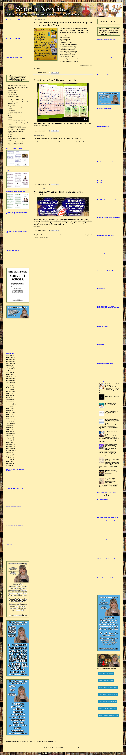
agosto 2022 (9, 425)
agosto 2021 (9, 435)
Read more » (36, 68)
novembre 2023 (10, 401)
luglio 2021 (9, 437)
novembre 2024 (10, 380)
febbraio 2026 (9, 357)
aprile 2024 (9, 393)
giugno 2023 (9, 410)
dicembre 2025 (10, 359)
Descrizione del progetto (14, 96)
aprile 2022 (9, 429)
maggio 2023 (9, 412)
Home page (63, 234)
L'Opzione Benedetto (13, 90)
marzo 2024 (9, 395)
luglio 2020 (9, 454)
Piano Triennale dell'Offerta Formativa (18, 100)
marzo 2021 (9, 440)
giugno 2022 (9, 427)
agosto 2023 (9, 406)
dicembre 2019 (10, 463)
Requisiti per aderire (13, 98)
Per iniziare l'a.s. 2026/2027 (15, 112)
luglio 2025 (9, 367)
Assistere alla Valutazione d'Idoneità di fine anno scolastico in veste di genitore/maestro (18, 143)
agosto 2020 (9, 452)
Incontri (10, 119)
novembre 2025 (10, 361)
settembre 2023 (10, 404)
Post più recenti (38, 234)
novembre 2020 (10, 446)
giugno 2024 (9, 389)
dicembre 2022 (10, 420)
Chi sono (10, 136)
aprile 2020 (9, 457)
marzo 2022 (9, 431)
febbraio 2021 (9, 442)
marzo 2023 (9, 416)
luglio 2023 (9, 408)
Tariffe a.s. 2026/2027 (13, 114)
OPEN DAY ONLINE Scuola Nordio (17, 85)
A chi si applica (11, 105)
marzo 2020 (9, 459)
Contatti (10, 140)
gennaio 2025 (9, 376)
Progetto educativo (12, 94)
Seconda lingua (11, 110)
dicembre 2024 (10, 378)
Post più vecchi (88, 234)
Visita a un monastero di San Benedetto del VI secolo (111, 413)
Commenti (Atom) (43, 237)
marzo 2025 (9, 372)
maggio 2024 (9, 391)
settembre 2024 (10, 384)
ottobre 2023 (9, 403)
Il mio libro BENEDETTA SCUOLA (17, 121)
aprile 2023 (9, 414)
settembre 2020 (10, 450)
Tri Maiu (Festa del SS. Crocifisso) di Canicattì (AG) (111, 433)
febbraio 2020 (9, 461)
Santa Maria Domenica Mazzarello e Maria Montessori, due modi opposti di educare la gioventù (111, 447)
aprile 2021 (9, 439)
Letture (10, 134)
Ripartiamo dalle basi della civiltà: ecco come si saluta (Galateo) (112, 459)
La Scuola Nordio (12, 92)
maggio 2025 (9, 369)
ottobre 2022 (9, 423)
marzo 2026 (9, 355)
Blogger (80, 747)
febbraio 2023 (9, 418)
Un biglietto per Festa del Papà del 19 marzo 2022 (56, 80)
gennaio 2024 (9, 397)
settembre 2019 (10, 465)
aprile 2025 (9, 370)
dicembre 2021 (10, 433)
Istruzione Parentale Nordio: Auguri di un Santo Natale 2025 (112, 472)
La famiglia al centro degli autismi (16, 129)
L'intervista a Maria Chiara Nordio (16, 138)
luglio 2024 (9, 387)
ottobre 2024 (9, 382)
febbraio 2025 (9, 374)
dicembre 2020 (10, 444)
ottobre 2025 (9, 363)
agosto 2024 (9, 386)
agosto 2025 (9, 365)
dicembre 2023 (10, 399)
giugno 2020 (9, 456)
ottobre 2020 (9, 448)
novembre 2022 (10, 422)
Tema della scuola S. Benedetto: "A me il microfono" (57, 138)
